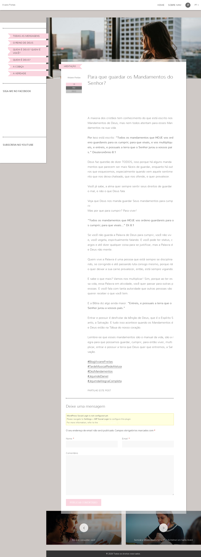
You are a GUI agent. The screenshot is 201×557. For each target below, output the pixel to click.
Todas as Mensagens (26, 36)
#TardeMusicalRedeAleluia (105, 366)
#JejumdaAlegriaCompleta (105, 381)
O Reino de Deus (23, 43)
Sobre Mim (174, 5)
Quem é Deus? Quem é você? (26, 51)
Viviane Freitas (8, 5)
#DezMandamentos (100, 371)
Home (160, 5)
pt (197, 5)
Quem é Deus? (22, 60)
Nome (69, 439)
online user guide (108, 423)
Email (125, 439)
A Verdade (19, 73)
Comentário (72, 453)
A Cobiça (18, 67)
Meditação (70, 66)
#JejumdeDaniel (98, 376)
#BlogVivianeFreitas (100, 361)
